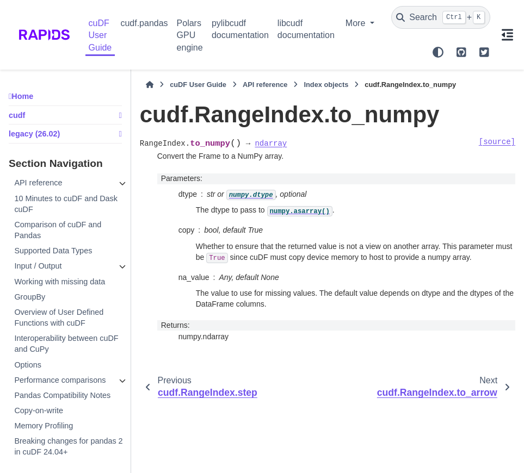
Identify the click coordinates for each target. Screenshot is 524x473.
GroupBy (29, 296)
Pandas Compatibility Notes (62, 395)
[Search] (440, 17)
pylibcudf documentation (240, 29)
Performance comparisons (60, 380)
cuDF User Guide (100, 35)
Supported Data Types (53, 250)
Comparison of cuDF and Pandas (57, 230)
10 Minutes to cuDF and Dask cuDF (66, 204)
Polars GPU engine (190, 35)
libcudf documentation (306, 29)
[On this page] (507, 35)
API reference (38, 182)
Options (27, 364)
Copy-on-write (38, 410)
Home (22, 96)
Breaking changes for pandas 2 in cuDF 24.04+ (68, 446)
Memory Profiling (43, 425)
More (357, 23)
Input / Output (37, 266)
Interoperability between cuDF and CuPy (66, 343)
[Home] (149, 85)
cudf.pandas (144, 23)
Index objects (326, 84)
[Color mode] (438, 52)
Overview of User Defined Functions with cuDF (58, 317)
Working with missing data (59, 281)
